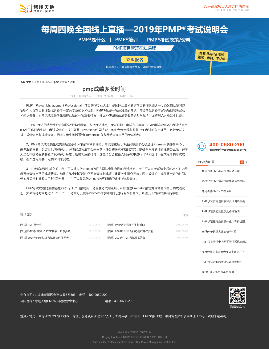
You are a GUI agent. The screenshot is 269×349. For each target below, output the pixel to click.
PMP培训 (133, 316)
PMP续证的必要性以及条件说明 (221, 211)
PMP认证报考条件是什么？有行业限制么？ (225, 221)
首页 (36, 81)
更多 (185, 215)
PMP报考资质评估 (222, 88)
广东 (234, 10)
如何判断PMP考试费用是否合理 (221, 170)
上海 (228, 10)
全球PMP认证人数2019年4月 (219, 231)
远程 (246, 10)
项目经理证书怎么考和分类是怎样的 (223, 251)
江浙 (240, 10)
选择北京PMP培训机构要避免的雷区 (223, 181)
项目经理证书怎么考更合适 (218, 272)
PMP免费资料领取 (222, 103)
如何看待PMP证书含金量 (217, 191)
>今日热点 (46, 81)
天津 (222, 10)
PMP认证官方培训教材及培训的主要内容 (225, 201)
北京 (216, 10)
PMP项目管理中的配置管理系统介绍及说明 (225, 241)
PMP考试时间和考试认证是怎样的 (222, 261)
